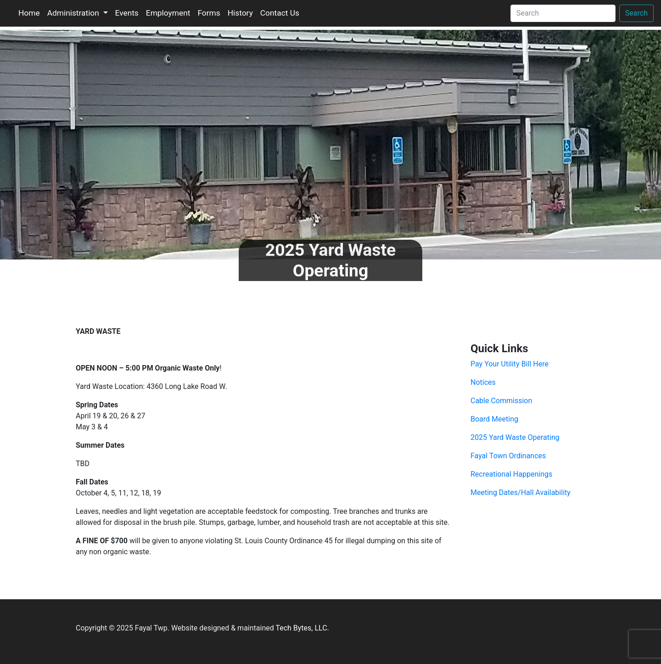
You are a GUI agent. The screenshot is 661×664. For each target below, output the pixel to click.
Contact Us (279, 12)
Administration (74, 12)
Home (29, 12)
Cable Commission (501, 400)
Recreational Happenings (511, 474)
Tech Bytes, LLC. (302, 628)
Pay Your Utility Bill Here (510, 364)
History (240, 12)
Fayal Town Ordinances (508, 455)
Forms (208, 12)
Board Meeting (494, 419)
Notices (483, 382)
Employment (168, 12)
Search (636, 13)
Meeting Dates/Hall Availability (521, 492)
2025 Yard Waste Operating (515, 437)
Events (127, 12)
